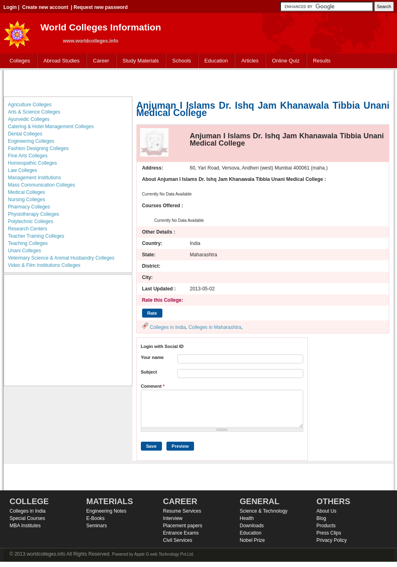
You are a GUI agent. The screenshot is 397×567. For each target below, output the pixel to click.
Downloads (252, 525)
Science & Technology (264, 511)
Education (214, 61)
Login (10, 7)
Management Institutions (34, 177)
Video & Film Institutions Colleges (44, 265)
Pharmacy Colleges (29, 207)
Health (247, 518)
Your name (152, 357)
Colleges (18, 61)
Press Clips (329, 533)
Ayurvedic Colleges (29, 119)
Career (99, 61)
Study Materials (139, 61)
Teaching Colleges (28, 243)
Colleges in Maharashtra (214, 327)
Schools (180, 61)
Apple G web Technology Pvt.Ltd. (164, 554)
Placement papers (183, 525)
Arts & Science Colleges (34, 112)
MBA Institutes (25, 525)
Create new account (45, 7)
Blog (321, 518)
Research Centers (27, 229)
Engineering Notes (106, 511)
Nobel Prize (252, 540)
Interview (173, 518)
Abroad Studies (59, 61)
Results (321, 61)
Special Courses (27, 518)
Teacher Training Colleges (36, 236)
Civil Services (177, 540)
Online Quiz (286, 61)
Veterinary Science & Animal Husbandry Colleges (61, 258)
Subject (149, 371)
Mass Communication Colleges (41, 185)
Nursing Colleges (26, 199)
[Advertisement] (198, 82)
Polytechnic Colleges (30, 221)
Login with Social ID (162, 346)
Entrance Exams (181, 533)
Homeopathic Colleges (32, 163)
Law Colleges (22, 170)
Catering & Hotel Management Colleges (51, 126)
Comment (153, 386)
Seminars (96, 525)
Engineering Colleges (31, 141)
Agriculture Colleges (30, 104)
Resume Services (182, 511)
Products (326, 525)
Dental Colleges (25, 134)
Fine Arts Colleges (27, 156)
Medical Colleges (26, 192)
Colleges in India (168, 327)
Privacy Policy (332, 540)
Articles (250, 61)
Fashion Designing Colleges (38, 148)
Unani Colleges (24, 250)
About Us (327, 511)
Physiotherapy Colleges (33, 214)
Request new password (100, 7)
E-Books (95, 518)
